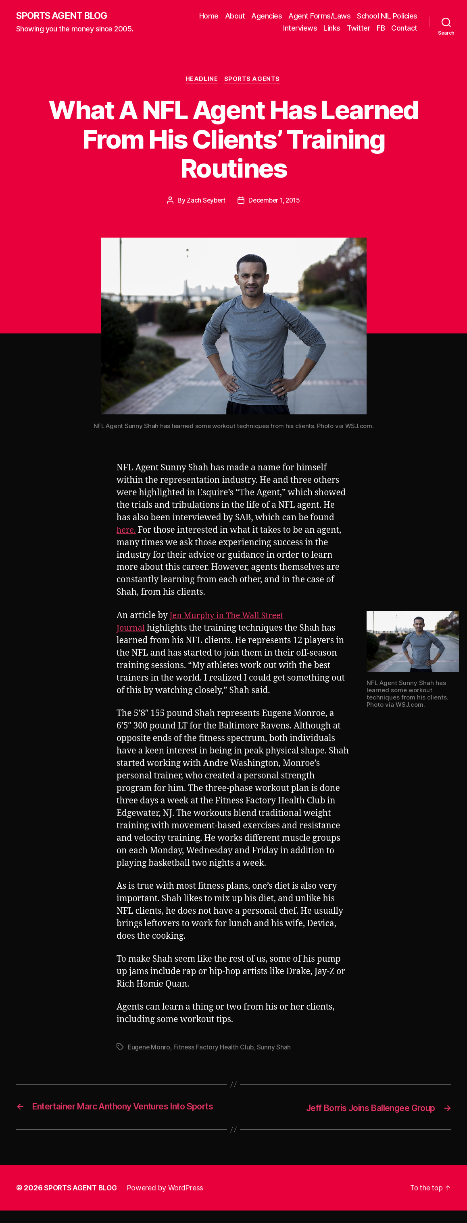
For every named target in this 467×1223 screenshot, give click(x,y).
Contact (404, 28)
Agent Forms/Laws (319, 16)
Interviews (300, 28)
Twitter (359, 28)
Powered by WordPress (168, 1200)
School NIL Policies (387, 16)
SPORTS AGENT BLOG (65, 16)
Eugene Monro (149, 1049)
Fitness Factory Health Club (215, 1049)
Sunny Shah (276, 1049)
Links (331, 28)
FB (381, 28)
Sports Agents (253, 80)
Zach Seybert (205, 202)
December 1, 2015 (275, 202)
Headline (202, 80)
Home (209, 16)
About (235, 16)
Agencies (266, 16)
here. (127, 531)
